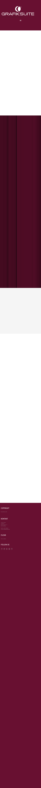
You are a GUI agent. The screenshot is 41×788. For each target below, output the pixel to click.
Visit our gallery (3, 538)
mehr (20, 49)
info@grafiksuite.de (6, 529)
